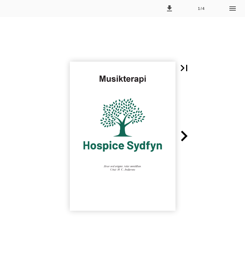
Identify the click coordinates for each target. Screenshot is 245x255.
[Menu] (232, 8)
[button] (169, 8)
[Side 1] (201, 8)
